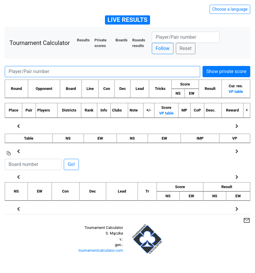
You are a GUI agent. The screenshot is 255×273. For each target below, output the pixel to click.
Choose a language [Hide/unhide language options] (230, 9)
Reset (186, 48)
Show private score (226, 71)
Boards (122, 40)
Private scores (100, 43)
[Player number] (186, 37)
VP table (236, 91)
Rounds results (138, 43)
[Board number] (33, 164)
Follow (163, 48)
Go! (71, 164)
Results (83, 40)
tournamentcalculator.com (101, 250)
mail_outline (246, 220)
